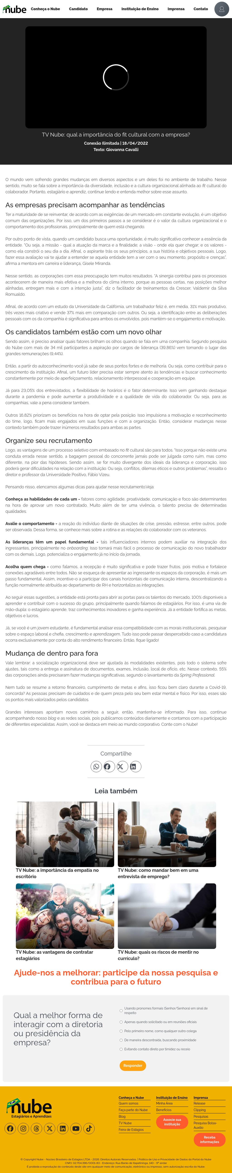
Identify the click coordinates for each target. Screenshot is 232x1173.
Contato (201, 9)
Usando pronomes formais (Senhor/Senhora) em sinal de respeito (166, 1011)
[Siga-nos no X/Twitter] (49, 1128)
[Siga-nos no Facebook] (10, 1128)
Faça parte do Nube (133, 1110)
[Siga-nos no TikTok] (89, 1128)
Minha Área (164, 1103)
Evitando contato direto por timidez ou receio (157, 1049)
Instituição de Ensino (140, 9)
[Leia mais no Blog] (65, 841)
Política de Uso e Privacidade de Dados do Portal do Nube (175, 1159)
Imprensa (176, 9)
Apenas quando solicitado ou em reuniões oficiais (160, 1022)
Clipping (200, 1110)
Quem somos (128, 1103)
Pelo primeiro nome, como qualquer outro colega (160, 1031)
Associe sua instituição (172, 1122)
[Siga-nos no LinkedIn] (62, 1128)
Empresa (104, 9)
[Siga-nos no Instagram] (23, 1128)
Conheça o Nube (45, 9)
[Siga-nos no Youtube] (76, 1128)
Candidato (78, 9)
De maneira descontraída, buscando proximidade (160, 1040)
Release (199, 1103)
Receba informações (209, 1140)
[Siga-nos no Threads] (36, 1128)
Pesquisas (201, 1116)
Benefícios (163, 1110)
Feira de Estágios (131, 1129)
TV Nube (125, 1123)
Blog (122, 1116)
